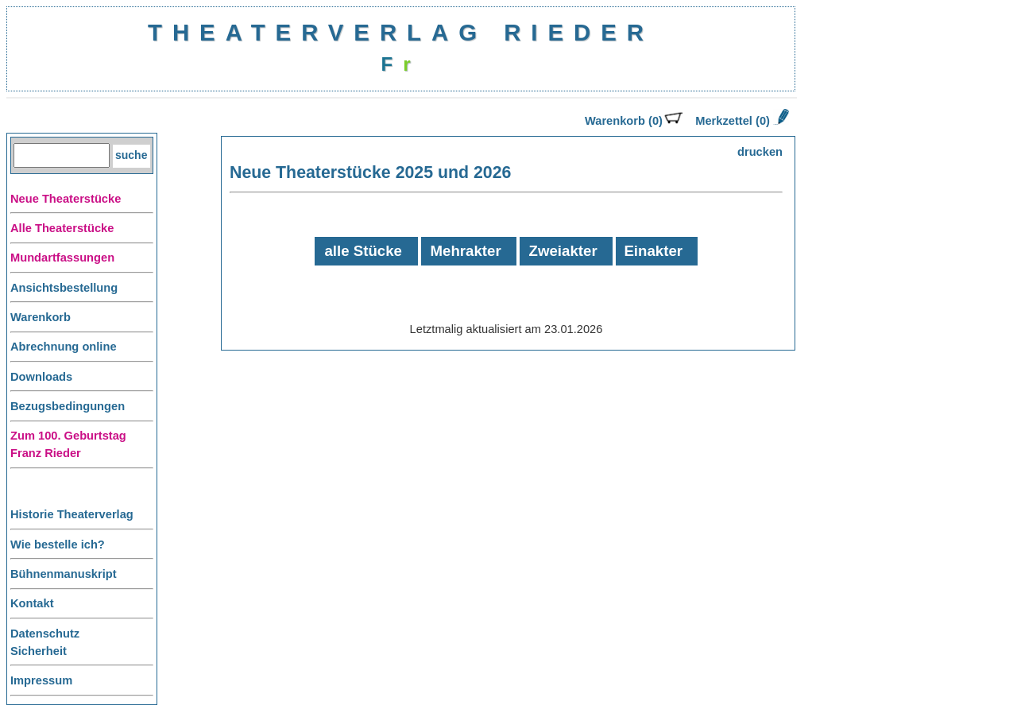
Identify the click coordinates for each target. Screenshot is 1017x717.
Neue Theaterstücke (65, 198)
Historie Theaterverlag (71, 514)
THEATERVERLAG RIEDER (401, 32)
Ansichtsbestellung (64, 287)
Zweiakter (563, 250)
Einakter (653, 250)
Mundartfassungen (62, 257)
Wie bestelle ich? (57, 544)
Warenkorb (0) (634, 120)
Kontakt (32, 603)
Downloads (41, 376)
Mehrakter (466, 250)
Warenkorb (40, 317)
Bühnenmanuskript (63, 574)
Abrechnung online (63, 346)
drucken (760, 151)
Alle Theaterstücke (62, 228)
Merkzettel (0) (740, 120)
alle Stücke (362, 250)
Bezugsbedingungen (67, 406)
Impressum (41, 680)
